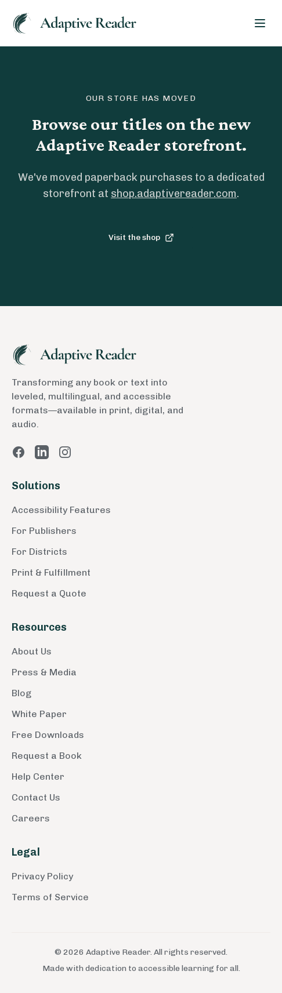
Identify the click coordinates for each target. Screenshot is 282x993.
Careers (31, 818)
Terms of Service (50, 897)
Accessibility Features (61, 509)
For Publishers (44, 530)
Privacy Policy (42, 876)
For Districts (39, 551)
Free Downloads (48, 734)
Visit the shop (141, 237)
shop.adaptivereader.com (174, 193)
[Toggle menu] (260, 23)
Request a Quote (49, 593)
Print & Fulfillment (51, 572)
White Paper (39, 713)
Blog (21, 693)
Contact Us (36, 797)
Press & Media (44, 672)
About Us (32, 651)
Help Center (38, 776)
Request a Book (47, 755)
